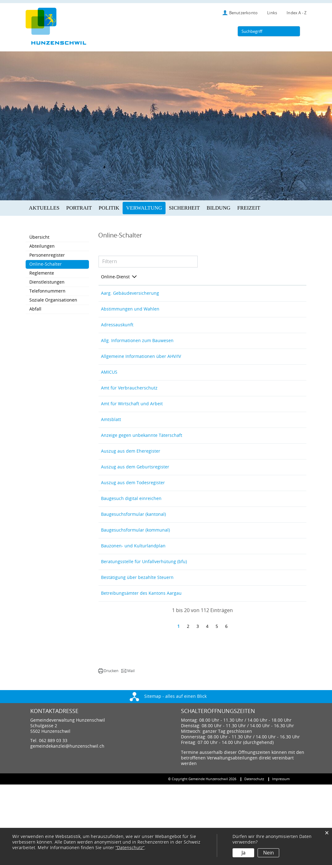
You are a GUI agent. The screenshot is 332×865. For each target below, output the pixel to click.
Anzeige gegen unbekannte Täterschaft (141, 471)
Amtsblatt (111, 451)
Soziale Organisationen (53, 300)
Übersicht (39, 237)
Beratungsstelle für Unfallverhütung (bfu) (144, 630)
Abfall (35, 309)
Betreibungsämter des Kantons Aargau (141, 669)
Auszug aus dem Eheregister (130, 491)
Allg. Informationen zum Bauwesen (137, 352)
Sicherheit (184, 208)
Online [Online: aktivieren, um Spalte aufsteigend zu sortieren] (243, 277)
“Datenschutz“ (130, 847)
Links (272, 13)
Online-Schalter (58, 264)
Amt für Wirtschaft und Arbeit (132, 432)
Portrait (79, 208)
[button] (108, 751)
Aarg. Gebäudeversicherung (130, 293)
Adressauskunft (117, 333)
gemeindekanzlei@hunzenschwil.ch (67, 826)
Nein (268, 853)
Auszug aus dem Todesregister (133, 531)
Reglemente (41, 273)
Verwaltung (144, 208)
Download (291, 612)
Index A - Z (296, 13)
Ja (244, 853)
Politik (109, 208)
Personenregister (47, 255)
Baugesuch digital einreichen (131, 551)
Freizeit (248, 208)
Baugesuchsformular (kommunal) (135, 590)
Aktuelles (44, 208)
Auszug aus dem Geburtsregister (135, 511)
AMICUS (109, 392)
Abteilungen (42, 246)
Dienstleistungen (47, 282)
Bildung (218, 208)
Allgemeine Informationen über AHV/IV (141, 372)
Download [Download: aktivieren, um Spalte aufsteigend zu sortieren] (286, 277)
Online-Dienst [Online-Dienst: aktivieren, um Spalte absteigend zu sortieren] (115, 277)
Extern (292, 295)
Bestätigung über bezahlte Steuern (137, 650)
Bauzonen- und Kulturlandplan (133, 610)
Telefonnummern (47, 291)
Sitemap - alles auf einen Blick (168, 777)
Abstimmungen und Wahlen (130, 313)
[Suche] (294, 31)
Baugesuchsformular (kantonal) (133, 570)
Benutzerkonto (243, 13)
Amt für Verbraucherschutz (129, 412)
